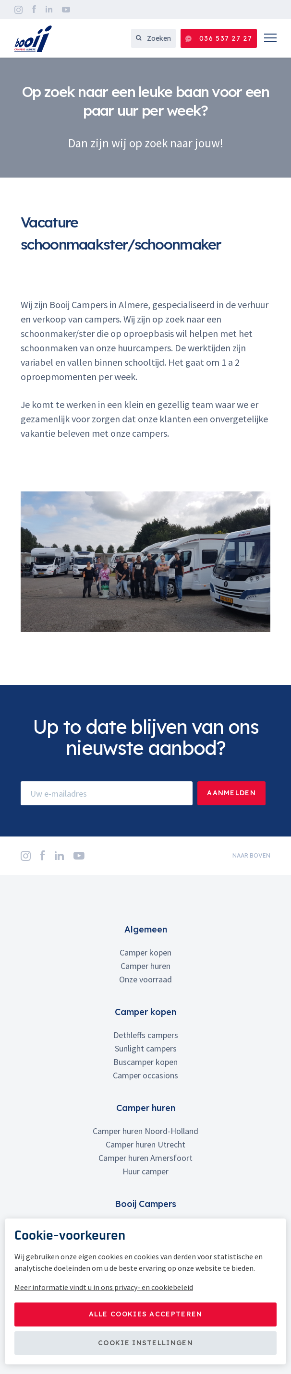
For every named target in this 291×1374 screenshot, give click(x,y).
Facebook (34, 9)
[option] (145, 118)
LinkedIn (49, 9)
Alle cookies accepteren (146, 1314)
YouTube (66, 9)
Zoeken (153, 38)
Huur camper (145, 1171)
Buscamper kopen (145, 1061)
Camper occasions (145, 1075)
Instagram (18, 10)
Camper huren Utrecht (145, 1144)
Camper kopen (145, 952)
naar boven (251, 855)
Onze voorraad (145, 979)
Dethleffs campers (145, 1034)
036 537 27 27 (218, 38)
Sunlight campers (146, 1048)
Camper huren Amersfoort (145, 1157)
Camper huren (145, 965)
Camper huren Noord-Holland (145, 1130)
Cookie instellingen (145, 1342)
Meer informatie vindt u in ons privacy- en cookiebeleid (103, 1287)
